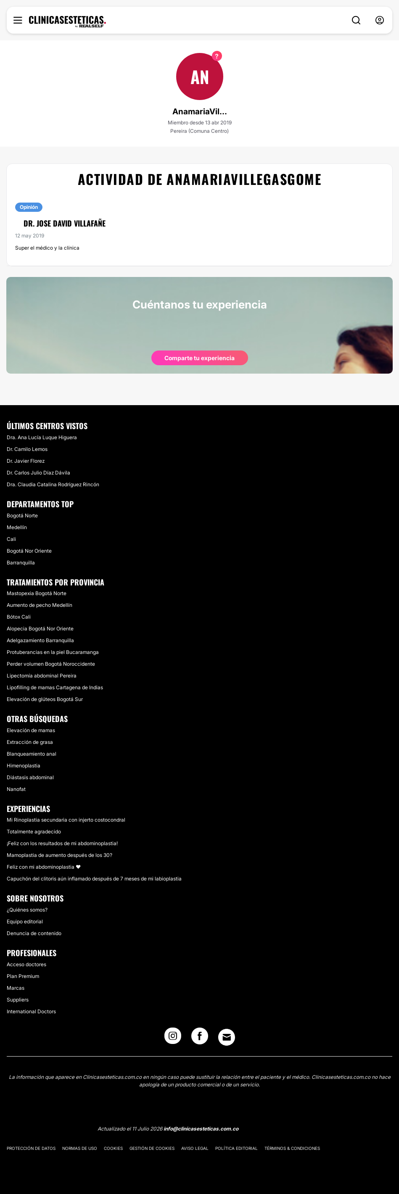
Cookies (113, 1148)
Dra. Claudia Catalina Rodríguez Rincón (53, 484)
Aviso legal (195, 1148)
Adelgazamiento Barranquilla (40, 640)
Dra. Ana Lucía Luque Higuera (42, 437)
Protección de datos (31, 1148)
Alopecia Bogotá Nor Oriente (40, 628)
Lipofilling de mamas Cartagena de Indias (55, 687)
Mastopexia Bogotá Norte (36, 593)
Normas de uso (79, 1148)
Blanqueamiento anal (31, 754)
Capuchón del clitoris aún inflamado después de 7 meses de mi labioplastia (94, 878)
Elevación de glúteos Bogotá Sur (45, 699)
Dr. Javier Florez (26, 461)
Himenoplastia (23, 765)
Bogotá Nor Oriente (29, 551)
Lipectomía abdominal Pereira (42, 675)
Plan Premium (23, 976)
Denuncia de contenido (34, 933)
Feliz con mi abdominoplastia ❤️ (44, 867)
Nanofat (16, 789)
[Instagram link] (172, 1038)
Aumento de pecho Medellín (39, 605)
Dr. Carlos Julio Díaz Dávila (38, 472)
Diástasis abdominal (30, 777)
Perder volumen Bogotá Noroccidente (51, 664)
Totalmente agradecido (34, 831)
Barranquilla (21, 562)
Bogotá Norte (22, 515)
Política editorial (236, 1148)
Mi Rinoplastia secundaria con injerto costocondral (66, 820)
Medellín (17, 527)
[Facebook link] (199, 1038)
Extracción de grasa (30, 742)
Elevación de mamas (31, 730)
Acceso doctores (26, 964)
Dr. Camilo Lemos (27, 449)
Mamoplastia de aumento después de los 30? (59, 855)
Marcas (15, 988)
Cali (11, 539)
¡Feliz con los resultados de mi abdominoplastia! (62, 843)
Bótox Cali (19, 617)
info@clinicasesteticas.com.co (201, 1128)
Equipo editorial (25, 921)
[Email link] (226, 1037)
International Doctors (31, 1011)
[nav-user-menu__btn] (379, 20)
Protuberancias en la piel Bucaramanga (53, 652)
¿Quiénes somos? (27, 910)
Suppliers (18, 999)
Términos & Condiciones (292, 1148)
